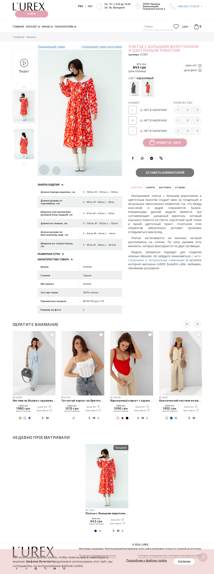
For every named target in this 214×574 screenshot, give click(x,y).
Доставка (165, 187)
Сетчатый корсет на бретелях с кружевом (82, 400)
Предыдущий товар (51, 46)
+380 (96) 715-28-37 (188, 6)
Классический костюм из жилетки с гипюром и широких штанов (180, 400)
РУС (80, 6)
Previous (24, 87)
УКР (90, 6)
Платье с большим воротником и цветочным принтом (107, 513)
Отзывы (180, 187)
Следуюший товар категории (102, 46)
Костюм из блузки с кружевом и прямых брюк (34, 400)
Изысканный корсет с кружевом (131, 400)
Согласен (184, 561)
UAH (185, 27)
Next (24, 163)
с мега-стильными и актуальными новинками (164, 258)
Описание (136, 187)
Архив (31, 37)
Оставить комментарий (165, 172)
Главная (18, 37)
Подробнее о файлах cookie (146, 560)
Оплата (150, 187)
